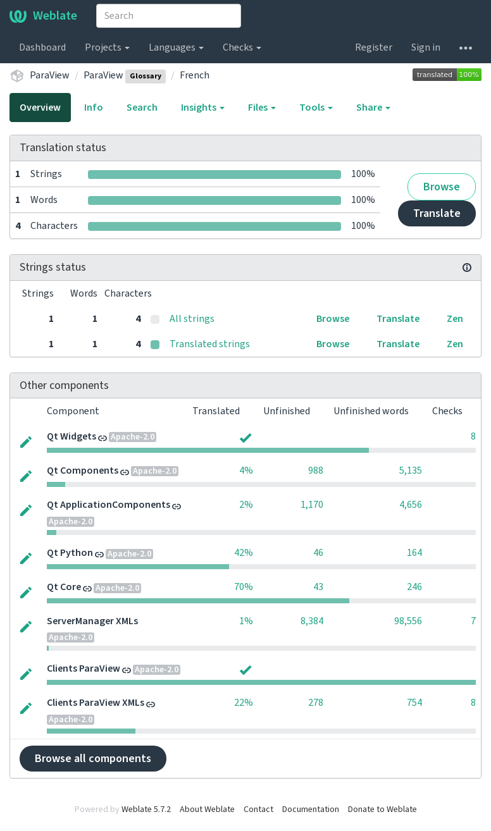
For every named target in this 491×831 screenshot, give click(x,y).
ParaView (50, 75)
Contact (258, 809)
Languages (176, 47)
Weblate (43, 16)
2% (246, 505)
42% (243, 553)
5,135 (410, 470)
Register (373, 47)
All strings (192, 319)
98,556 (408, 621)
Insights (203, 107)
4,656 (410, 505)
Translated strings (210, 344)
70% (243, 587)
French (194, 75)
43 (318, 587)
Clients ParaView (83, 668)
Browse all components (93, 758)
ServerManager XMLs (92, 621)
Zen (455, 319)
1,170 (312, 505)
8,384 (312, 621)
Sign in (425, 47)
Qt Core (64, 587)
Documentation (310, 809)
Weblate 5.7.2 (146, 809)
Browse (441, 187)
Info (93, 107)
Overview (40, 107)
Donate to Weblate (382, 809)
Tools (316, 107)
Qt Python (70, 553)
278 (315, 703)
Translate (437, 213)
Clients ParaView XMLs (95, 703)
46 (318, 553)
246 (414, 587)
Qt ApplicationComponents (108, 505)
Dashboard (42, 47)
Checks (242, 47)
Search (142, 107)
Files (262, 107)
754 (414, 703)
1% (246, 621)
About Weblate (207, 809)
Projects (107, 47)
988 (315, 470)
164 (414, 553)
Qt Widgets (71, 436)
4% (246, 470)
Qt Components (82, 470)
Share (373, 107)
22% (243, 703)
